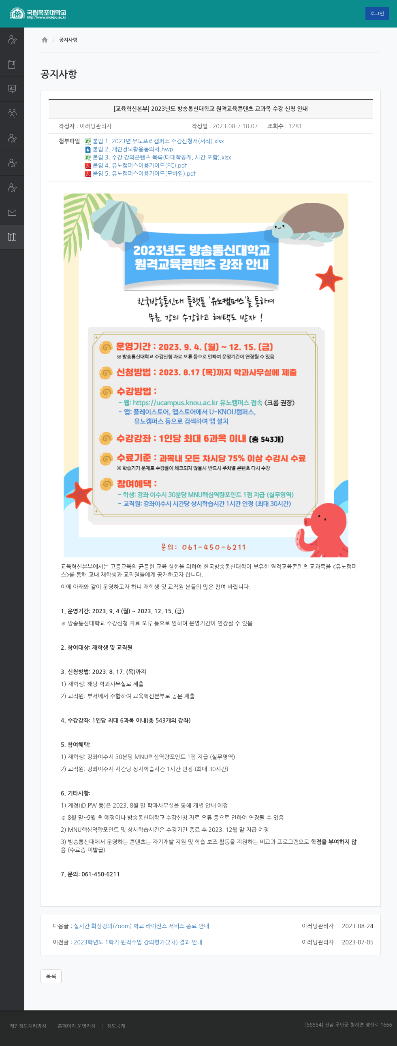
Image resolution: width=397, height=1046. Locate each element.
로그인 (377, 13)
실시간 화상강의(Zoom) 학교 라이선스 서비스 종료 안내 (141, 926)
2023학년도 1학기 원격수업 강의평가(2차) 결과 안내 (138, 942)
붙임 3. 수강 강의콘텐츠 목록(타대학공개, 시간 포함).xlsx (162, 157)
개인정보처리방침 (28, 1026)
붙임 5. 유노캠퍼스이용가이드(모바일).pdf (144, 173)
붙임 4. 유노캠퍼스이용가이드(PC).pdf (140, 165)
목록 (51, 976)
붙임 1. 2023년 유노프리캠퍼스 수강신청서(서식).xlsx (158, 141)
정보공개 (116, 1026)
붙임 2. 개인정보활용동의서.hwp (133, 149)
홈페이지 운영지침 (77, 1026)
